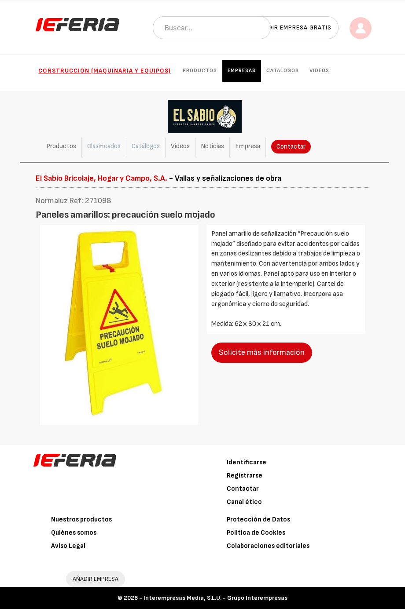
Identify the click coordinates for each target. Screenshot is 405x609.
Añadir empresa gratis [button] (293, 27)
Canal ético (244, 502)
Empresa (247, 146)
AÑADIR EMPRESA (95, 579)
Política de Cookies (256, 533)
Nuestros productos (81, 519)
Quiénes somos (73, 533)
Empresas (242, 70)
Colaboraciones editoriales (268, 546)
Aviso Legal (68, 546)
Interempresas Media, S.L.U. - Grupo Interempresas (215, 598)
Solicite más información (262, 352)
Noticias (212, 146)
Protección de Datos (258, 519)
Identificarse (246, 462)
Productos (200, 70)
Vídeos (319, 70)
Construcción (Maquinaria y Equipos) (104, 70)
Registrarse (244, 475)
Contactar (291, 146)
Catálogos (282, 70)
